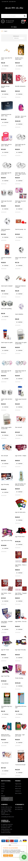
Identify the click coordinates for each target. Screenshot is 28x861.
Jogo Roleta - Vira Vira (20, 621)
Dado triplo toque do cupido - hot (20, 371)
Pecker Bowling (19, 678)
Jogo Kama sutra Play (6, 540)
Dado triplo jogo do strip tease (6, 371)
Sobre (2, 791)
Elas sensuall (18, 427)
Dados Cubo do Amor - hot (7, 399)
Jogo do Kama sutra (20, 512)
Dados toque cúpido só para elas (6, 428)
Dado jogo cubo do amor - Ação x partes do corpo (20, 174)
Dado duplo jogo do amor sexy (20, 145)
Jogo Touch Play (5, 676)
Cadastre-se (18, 791)
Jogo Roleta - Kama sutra (6, 593)
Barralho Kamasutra (20, 86)
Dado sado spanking (6, 308)
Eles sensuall (4, 455)
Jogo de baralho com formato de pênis (20, 484)
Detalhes (6, 855)
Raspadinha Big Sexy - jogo (6, 707)
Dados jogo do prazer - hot (21, 399)
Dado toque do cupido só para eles (21, 343)
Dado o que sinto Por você (6, 58)
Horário (3, 786)
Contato (3, 783)
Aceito (11, 855)
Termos (3, 788)
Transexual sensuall (20, 764)
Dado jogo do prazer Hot (6, 201)
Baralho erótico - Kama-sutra (19, 58)
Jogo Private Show (20, 536)
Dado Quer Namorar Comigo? (20, 286)
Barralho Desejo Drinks (5, 86)
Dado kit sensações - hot (6, 258)
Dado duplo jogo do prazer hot (6, 173)
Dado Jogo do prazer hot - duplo (20, 201)
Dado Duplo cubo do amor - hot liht (6, 145)
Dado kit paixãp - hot (20, 229)
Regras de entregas (6, 798)
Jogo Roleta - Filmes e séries (20, 565)
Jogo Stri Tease (5, 649)
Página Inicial (18, 783)
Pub (2, 793)
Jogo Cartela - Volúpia (20, 455)
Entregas (3, 795)
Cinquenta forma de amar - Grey (6, 115)
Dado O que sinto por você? (20, 258)
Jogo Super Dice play (20, 649)
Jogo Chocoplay (5, 484)
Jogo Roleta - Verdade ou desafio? (7, 622)
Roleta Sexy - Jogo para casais (20, 735)
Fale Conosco (18, 786)
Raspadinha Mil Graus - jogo (21, 707)
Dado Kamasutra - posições (6, 230)
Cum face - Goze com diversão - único (20, 116)
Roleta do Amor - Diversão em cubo (5, 735)
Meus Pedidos (18, 793)
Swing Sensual (4, 763)
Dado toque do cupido (7, 342)
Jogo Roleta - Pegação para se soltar (21, 593)
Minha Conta (18, 788)
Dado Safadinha (19, 314)
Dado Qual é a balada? (7, 286)
